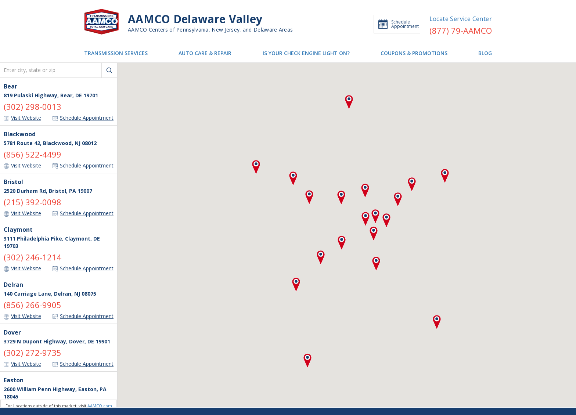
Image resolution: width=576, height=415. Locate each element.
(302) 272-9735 (32, 352)
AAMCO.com (99, 405)
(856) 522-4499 (32, 154)
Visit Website (22, 117)
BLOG (485, 53)
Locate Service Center (460, 19)
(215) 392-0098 (32, 202)
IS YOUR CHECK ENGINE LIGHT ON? (306, 53)
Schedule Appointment (398, 24)
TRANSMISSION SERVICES (116, 53)
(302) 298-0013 (32, 106)
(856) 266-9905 (32, 304)
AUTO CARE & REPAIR (205, 53)
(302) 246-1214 (32, 257)
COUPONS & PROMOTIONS (414, 53)
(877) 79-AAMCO (460, 30)
